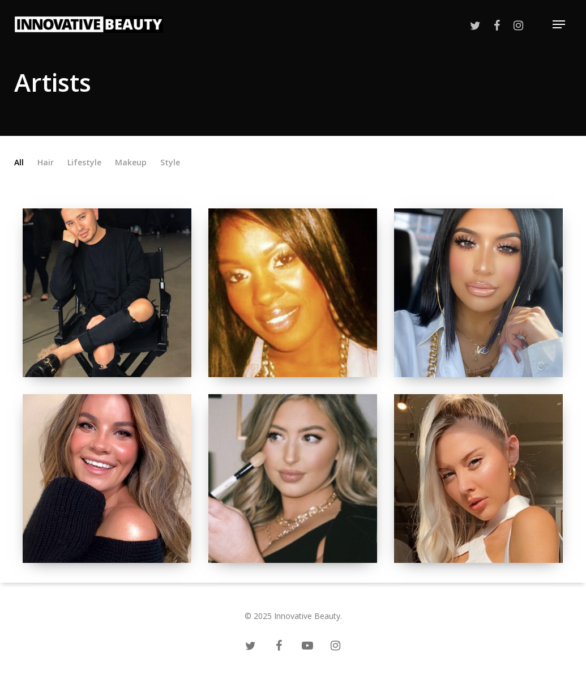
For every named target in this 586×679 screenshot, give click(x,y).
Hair (45, 162)
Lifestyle (84, 162)
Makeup (131, 162)
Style (170, 162)
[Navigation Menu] (559, 25)
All (19, 162)
